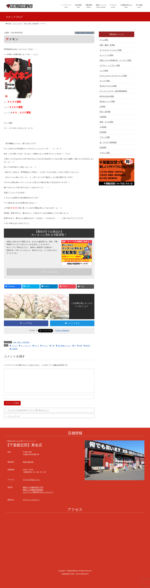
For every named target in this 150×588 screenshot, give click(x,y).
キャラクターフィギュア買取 (111, 50)
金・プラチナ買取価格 (108, 142)
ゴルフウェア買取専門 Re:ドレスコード (38, 492)
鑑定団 (88, 346)
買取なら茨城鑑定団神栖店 (33, 490)
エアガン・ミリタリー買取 (110, 65)
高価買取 (15, 349)
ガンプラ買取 (105, 81)
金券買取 (103, 147)
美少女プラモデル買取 (108, 86)
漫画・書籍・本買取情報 (85, 33)
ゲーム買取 (104, 40)
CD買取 (102, 107)
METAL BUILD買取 (107, 96)
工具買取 (103, 127)
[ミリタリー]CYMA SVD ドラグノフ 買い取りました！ (28, 410)
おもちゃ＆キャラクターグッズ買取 (113, 76)
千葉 (53, 346)
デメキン (45, 346)
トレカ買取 (104, 71)
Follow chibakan (62, 330)
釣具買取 (103, 132)
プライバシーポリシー (31, 500)
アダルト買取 (105, 153)
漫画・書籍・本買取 (107, 45)
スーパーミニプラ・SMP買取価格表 (113, 91)
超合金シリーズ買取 (107, 101)
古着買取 (103, 117)
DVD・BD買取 (105, 112)
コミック (15, 346)
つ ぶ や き (14, 416)
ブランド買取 (105, 137)
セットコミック (26, 346)
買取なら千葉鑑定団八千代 (33, 487)
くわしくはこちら (49, 272)
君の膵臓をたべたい (64, 346)
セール (37, 346)
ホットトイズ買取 (106, 55)
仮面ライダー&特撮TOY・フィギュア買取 (116, 60)
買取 (80, 346)
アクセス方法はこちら (31, 480)
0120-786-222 (28, 462)
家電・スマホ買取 (106, 122)
